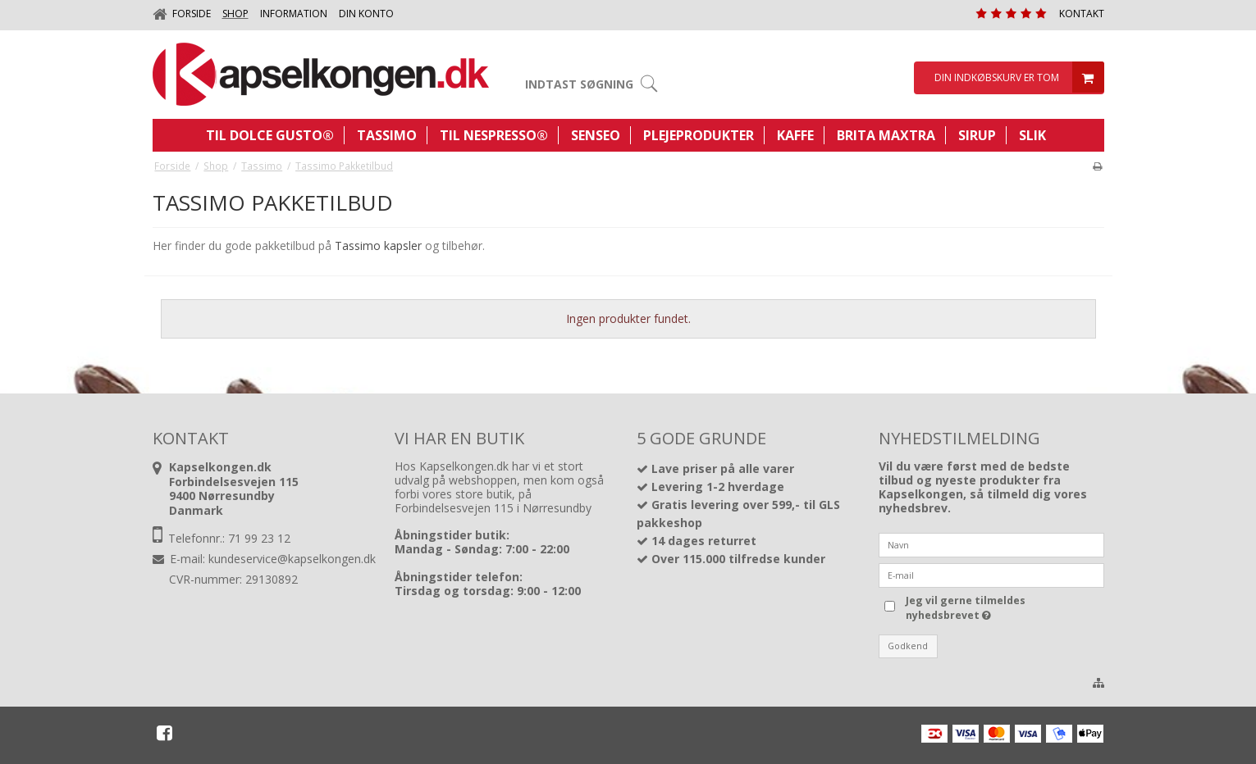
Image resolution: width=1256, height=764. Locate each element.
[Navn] (991, 543)
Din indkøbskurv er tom (1017, 78)
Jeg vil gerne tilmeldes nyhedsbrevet (964, 607)
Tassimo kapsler (378, 245)
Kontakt (1081, 13)
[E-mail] (991, 573)
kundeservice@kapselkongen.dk (292, 558)
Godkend (908, 646)
